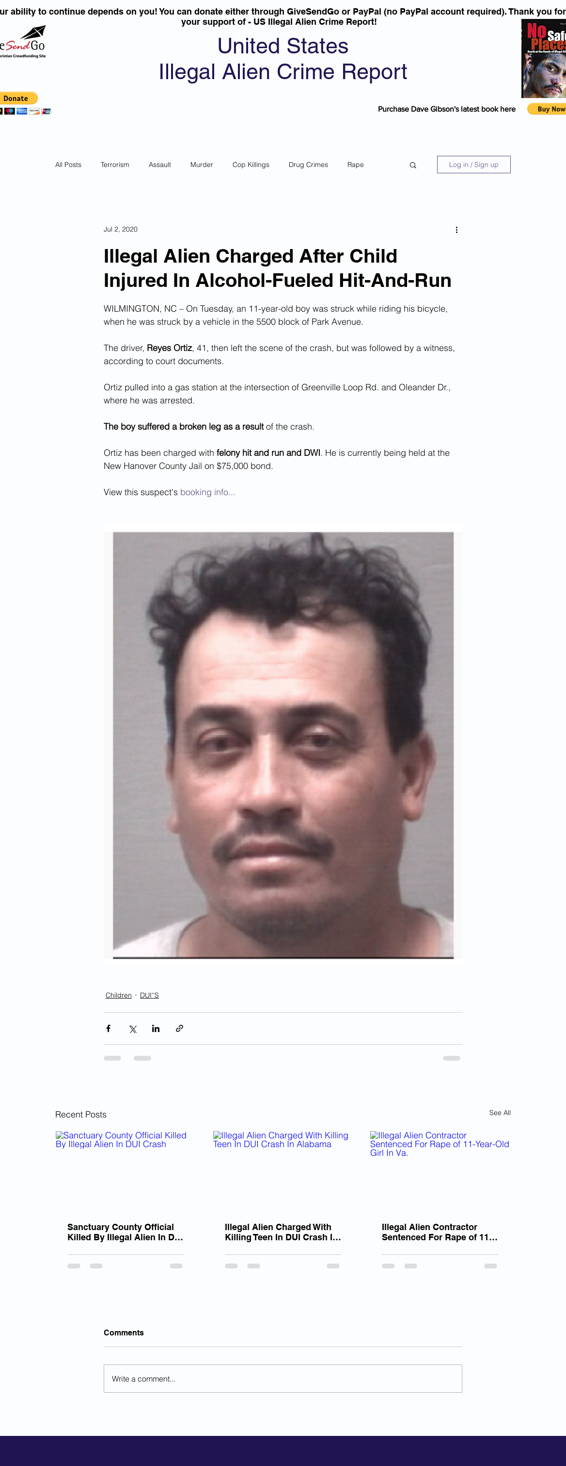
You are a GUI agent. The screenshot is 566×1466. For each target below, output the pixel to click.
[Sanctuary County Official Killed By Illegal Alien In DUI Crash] (126, 1170)
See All (500, 1112)
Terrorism (115, 164)
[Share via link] (179, 1028)
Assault (160, 164)
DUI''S (149, 995)
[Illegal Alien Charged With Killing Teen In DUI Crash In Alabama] (283, 1170)
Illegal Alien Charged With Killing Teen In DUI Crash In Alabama (281, 1232)
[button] (413, 164)
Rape (355, 164)
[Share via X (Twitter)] (132, 1028)
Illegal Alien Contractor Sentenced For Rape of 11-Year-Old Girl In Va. (437, 1232)
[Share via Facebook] (108, 1028)
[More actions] (456, 229)
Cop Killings (251, 164)
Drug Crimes (308, 164)
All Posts (68, 164)
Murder (201, 164)
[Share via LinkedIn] (155, 1028)
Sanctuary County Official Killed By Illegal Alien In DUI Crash (125, 1232)
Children (119, 995)
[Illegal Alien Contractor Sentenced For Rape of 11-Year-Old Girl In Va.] (440, 1170)
